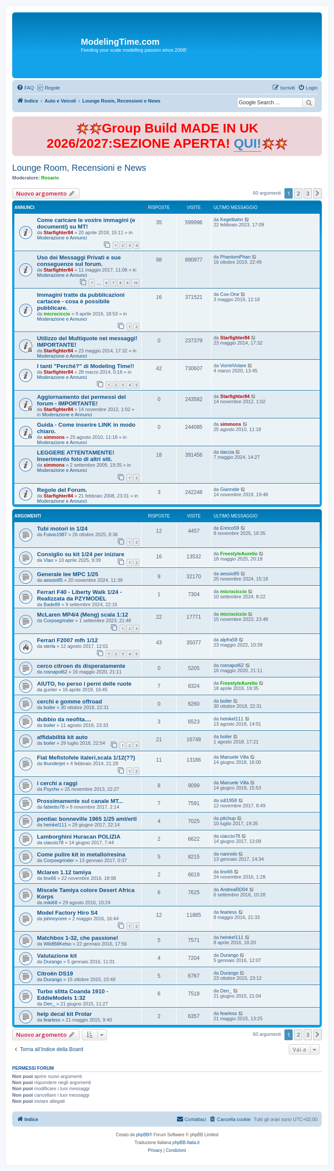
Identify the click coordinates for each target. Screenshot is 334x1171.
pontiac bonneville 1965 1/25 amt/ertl (87, 819)
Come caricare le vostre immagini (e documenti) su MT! (86, 223)
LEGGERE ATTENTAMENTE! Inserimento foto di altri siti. (75, 455)
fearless (228, 912)
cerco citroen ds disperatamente (81, 666)
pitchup (227, 818)
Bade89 (51, 604)
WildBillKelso (57, 943)
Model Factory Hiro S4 (67, 912)
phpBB (142, 1134)
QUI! (247, 143)
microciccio (56, 313)
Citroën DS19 (55, 973)
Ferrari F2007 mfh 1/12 (67, 640)
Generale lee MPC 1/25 (67, 574)
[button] (317, 193)
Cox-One (229, 294)
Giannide (229, 489)
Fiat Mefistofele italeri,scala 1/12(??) (86, 757)
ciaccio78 (53, 842)
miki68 (50, 902)
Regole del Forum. (62, 490)
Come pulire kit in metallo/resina (81, 854)
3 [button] (307, 193)
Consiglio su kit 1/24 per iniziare (80, 554)
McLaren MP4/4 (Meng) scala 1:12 (82, 614)
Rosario (50, 177)
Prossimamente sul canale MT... (80, 801)
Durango (52, 961)
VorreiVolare (233, 365)
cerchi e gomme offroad (69, 701)
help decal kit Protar (64, 1014)
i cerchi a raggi (57, 783)
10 (135, 282)
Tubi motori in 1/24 (62, 528)
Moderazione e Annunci (62, 237)
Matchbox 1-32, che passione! (77, 938)
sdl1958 (228, 800)
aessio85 (53, 580)
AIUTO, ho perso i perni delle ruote (84, 683)
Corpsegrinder (58, 620)
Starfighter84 (58, 232)
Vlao (48, 560)
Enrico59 (229, 528)
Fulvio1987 (55, 534)
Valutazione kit (57, 955)
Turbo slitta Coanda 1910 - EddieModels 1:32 (72, 994)
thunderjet (54, 763)
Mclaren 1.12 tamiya (64, 872)
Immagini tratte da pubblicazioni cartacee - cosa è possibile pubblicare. (81, 301)
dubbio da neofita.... (64, 719)
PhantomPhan (235, 256)
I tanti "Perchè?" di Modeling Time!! (85, 366)
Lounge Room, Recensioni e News (79, 167)
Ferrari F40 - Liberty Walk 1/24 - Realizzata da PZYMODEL (79, 595)
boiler (49, 707)
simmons (53, 437)
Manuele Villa (234, 757)
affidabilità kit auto (62, 737)
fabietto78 (53, 806)
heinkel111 (231, 718)
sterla (49, 646)
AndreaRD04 (234, 889)
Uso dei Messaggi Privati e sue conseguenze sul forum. (79, 260)
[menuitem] (25, 88)
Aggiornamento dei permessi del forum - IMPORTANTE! (81, 400)
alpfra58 (228, 639)
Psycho (51, 789)
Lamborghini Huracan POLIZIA (78, 836)
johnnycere (55, 918)
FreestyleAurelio (238, 553)
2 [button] (298, 193)
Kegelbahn (231, 219)
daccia (227, 451)
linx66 (49, 878)
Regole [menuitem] (52, 87)
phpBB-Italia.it (186, 1142)
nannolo (228, 853)
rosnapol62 (55, 671)
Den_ (49, 1003)
